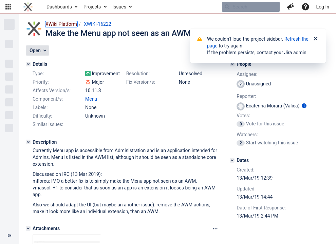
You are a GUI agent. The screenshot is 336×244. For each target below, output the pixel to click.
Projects (92, 6)
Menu (91, 99)
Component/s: (48, 99)
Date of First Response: (261, 207)
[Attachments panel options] (215, 229)
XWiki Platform (61, 24)
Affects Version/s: (52, 90)
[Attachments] (28, 228)
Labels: (40, 107)
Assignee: (247, 74)
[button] (8, 7)
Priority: (41, 82)
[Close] (315, 39)
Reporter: (246, 96)
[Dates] (232, 160)
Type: (38, 73)
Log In (322, 6)
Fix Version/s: (140, 82)
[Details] (28, 64)
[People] (232, 64)
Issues (119, 6)
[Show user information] (304, 105)
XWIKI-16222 (97, 24)
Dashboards (59, 6)
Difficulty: (42, 116)
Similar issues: (48, 124)
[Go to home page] (28, 7)
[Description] (28, 142)
